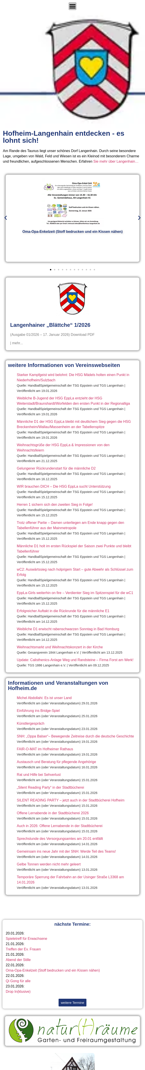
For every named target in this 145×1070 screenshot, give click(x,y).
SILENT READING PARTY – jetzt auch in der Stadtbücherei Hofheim (70, 800)
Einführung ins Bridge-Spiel (38, 711)
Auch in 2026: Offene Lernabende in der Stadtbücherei (60, 826)
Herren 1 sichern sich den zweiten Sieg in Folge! (55, 504)
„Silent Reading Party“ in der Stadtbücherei (50, 787)
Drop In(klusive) (18, 991)
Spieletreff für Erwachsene (26, 938)
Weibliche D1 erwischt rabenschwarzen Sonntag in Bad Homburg (68, 629)
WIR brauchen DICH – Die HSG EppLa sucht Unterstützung (64, 486)
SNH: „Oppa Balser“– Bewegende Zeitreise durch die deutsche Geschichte (75, 736)
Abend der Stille (18, 960)
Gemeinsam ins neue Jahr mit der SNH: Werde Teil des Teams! (66, 851)
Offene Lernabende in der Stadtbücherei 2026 (53, 813)
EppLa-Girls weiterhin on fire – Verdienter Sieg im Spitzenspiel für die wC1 (75, 593)
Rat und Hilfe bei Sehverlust (39, 775)
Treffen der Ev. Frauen (23, 949)
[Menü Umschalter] (72, 6)
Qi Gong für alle (18, 981)
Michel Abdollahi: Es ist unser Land (44, 698)
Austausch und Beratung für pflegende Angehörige (56, 762)
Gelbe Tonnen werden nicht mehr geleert (49, 864)
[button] (5, 217)
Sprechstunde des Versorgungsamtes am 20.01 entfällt (60, 839)
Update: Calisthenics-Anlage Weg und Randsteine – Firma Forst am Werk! (75, 660)
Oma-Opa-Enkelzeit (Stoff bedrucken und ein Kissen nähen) (53, 970)
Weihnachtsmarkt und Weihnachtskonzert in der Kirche (60, 647)
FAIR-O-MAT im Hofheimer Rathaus (45, 749)
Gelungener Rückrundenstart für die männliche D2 (56, 468)
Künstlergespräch (30, 723)
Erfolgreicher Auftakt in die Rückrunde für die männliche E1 (63, 611)
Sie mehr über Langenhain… (116, 161)
